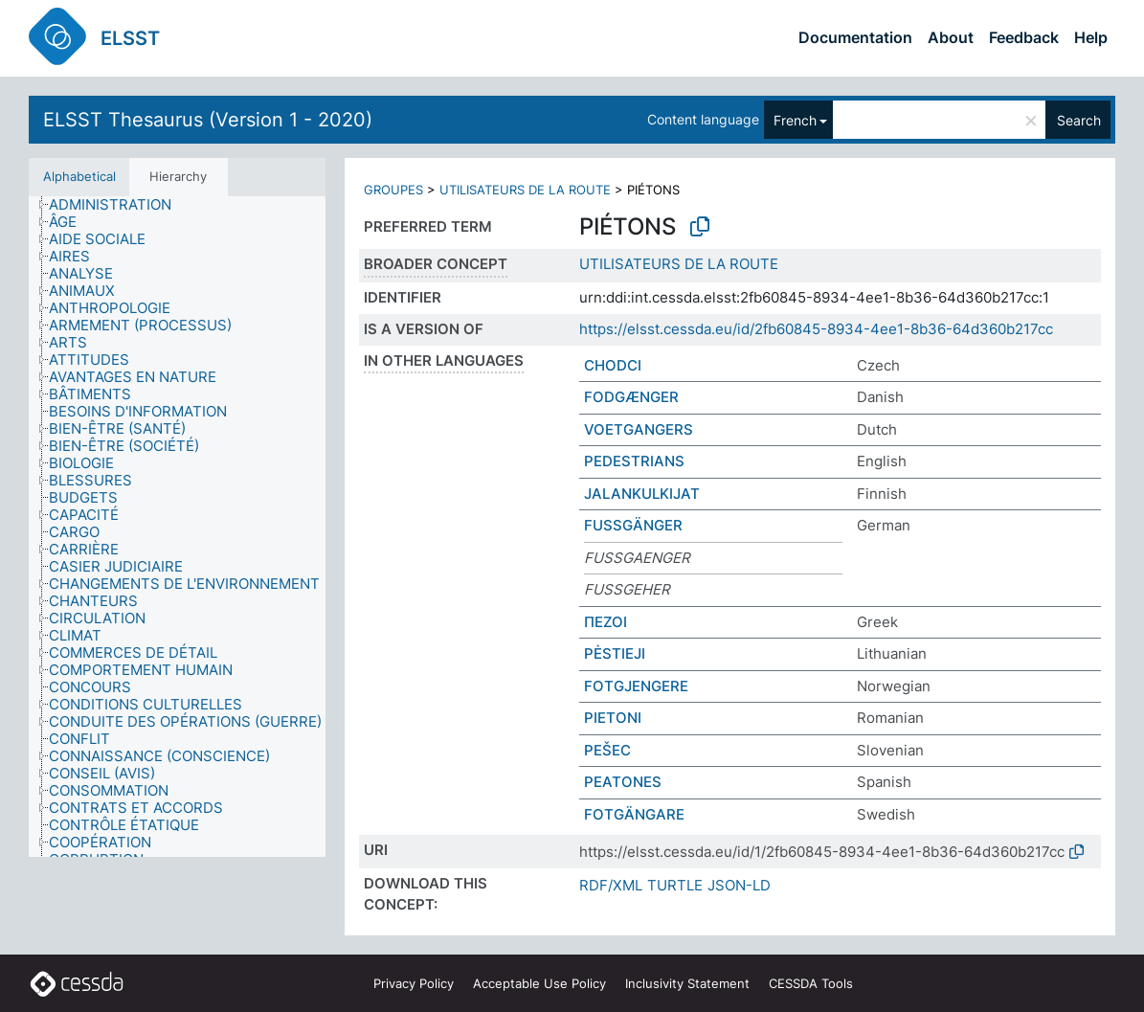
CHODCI (612, 365)
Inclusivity (687, 983)
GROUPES (393, 189)
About (951, 37)
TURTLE (675, 885)
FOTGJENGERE (636, 686)
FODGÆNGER (631, 397)
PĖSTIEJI (614, 653)
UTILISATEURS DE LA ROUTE (525, 189)
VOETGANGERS (638, 429)
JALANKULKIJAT (642, 493)
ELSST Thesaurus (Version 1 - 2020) (207, 119)
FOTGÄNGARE (634, 814)
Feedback (1024, 37)
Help (1091, 37)
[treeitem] (118, 205)
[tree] (177, 527)
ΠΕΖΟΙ (605, 622)
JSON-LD (739, 885)
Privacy (413, 983)
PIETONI (612, 717)
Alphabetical (79, 176)
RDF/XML (610, 885)
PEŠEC (607, 750)
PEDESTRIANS (634, 461)
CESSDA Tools (811, 983)
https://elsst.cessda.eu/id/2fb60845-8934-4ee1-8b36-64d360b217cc (816, 329)
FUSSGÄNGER (633, 525)
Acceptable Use (539, 983)
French (795, 120)
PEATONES (623, 782)
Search (1079, 120)
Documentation (855, 37)
